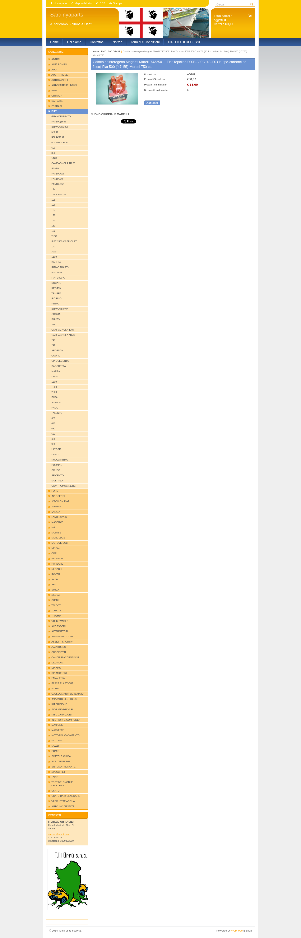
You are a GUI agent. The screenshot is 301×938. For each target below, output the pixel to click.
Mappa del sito (83, 3)
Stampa (117, 3)
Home (96, 51)
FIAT (103, 51)
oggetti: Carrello (223, 20)
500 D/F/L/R (114, 51)
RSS (102, 3)
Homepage (60, 3)
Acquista (152, 102)
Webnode (237, 930)
